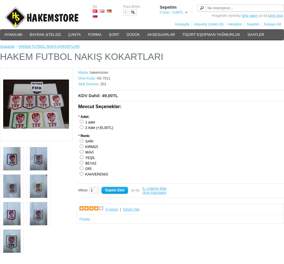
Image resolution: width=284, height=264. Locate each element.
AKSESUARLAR (161, 34)
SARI (89, 141)
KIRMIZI (91, 147)
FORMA (95, 34)
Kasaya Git (272, 24)
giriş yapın (250, 16)
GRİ (88, 169)
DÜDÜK (133, 34)
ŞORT (114, 34)
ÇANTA (74, 34)
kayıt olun (275, 16)
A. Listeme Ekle (154, 189)
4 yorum (111, 209)
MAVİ (89, 152)
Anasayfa (182, 24)
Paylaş (84, 219)
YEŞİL (90, 158)
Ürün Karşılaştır (154, 193)
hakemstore (99, 73)
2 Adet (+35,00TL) (99, 128)
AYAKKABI (13, 34)
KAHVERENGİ (96, 174)
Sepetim (253, 24)
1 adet (90, 122)
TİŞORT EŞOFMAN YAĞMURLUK (211, 34)
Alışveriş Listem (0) (208, 24)
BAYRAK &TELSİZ (45, 34)
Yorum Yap (131, 209)
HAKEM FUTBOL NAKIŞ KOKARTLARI (48, 47)
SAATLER (255, 34)
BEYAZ (90, 163)
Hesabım (235, 24)
